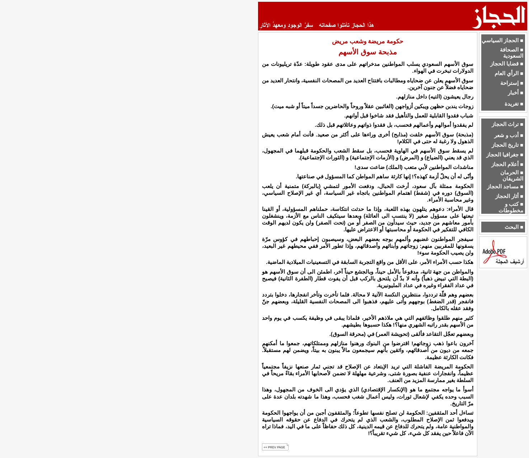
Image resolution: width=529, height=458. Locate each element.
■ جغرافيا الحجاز (504, 155)
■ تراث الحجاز (507, 124)
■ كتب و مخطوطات (510, 207)
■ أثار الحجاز (509, 196)
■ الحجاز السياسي (502, 40)
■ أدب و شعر (508, 135)
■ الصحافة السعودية (511, 53)
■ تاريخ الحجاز (507, 145)
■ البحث (514, 227)
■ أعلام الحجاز (507, 164)
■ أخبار (515, 93)
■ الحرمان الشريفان (511, 176)
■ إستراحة (511, 83)
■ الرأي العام (509, 73)
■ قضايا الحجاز (506, 64)
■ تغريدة (514, 104)
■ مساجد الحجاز (505, 186)
